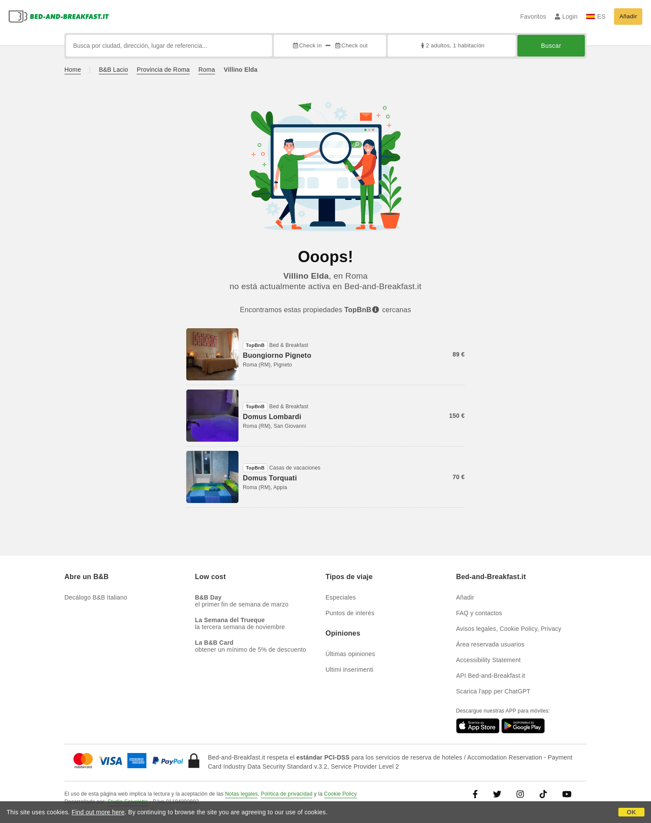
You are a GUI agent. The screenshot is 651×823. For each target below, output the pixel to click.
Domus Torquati (270, 478)
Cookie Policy (340, 794)
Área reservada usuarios (490, 644)
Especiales (341, 597)
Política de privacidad (286, 794)
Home (72, 69)
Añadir (628, 16)
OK (631, 812)
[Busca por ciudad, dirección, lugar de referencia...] (169, 46)
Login (566, 16)
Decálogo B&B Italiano (95, 597)
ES (595, 16)
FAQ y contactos (479, 613)
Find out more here (98, 812)
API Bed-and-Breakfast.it (490, 675)
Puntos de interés (350, 613)
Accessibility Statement (488, 659)
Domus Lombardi (272, 416)
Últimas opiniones (350, 653)
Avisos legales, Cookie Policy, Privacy (508, 628)
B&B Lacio (113, 69)
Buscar (551, 45)
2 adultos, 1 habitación (452, 45)
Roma (206, 69)
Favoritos (533, 16)
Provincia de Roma (163, 69)
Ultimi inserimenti (349, 669)
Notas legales (241, 794)
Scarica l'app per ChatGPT (493, 691)
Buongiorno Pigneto (277, 355)
